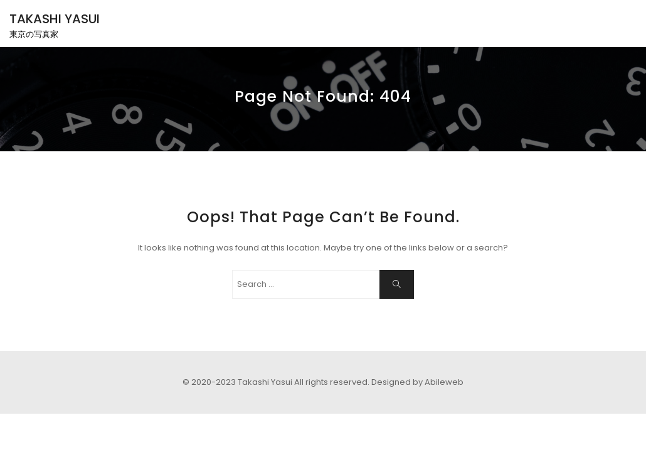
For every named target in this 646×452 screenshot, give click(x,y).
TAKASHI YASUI (54, 19)
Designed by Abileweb (417, 382)
